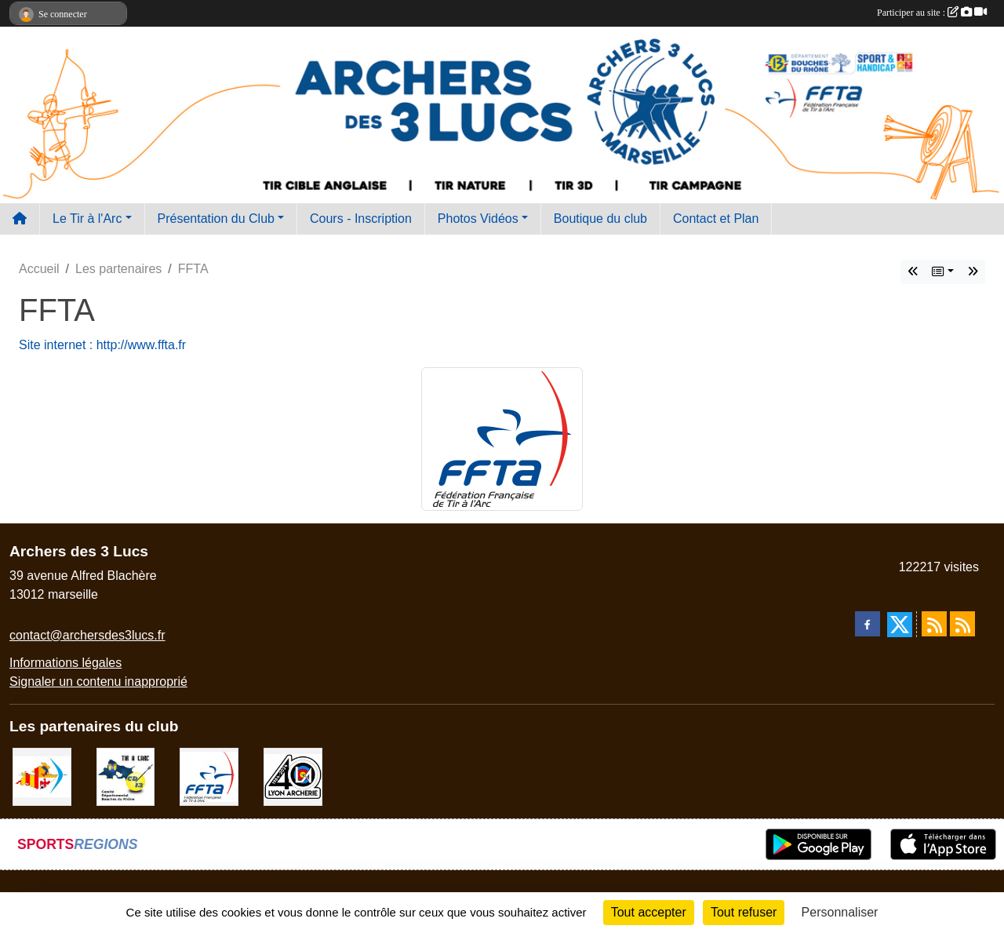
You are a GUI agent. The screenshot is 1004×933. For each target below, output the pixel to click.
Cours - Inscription (361, 218)
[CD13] (125, 775)
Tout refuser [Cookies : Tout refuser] (744, 912)
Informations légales (65, 662)
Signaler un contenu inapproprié (98, 681)
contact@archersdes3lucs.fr (87, 635)
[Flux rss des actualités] (934, 623)
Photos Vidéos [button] (478, 218)
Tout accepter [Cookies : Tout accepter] (648, 912)
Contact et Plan (715, 218)
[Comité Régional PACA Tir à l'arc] (42, 775)
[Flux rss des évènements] (962, 623)
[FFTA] (209, 775)
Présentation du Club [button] (216, 218)
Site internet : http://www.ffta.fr (102, 345)
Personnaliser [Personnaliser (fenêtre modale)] (840, 912)
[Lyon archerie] (293, 775)
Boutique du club (600, 218)
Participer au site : (932, 12)
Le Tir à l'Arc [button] (87, 218)
